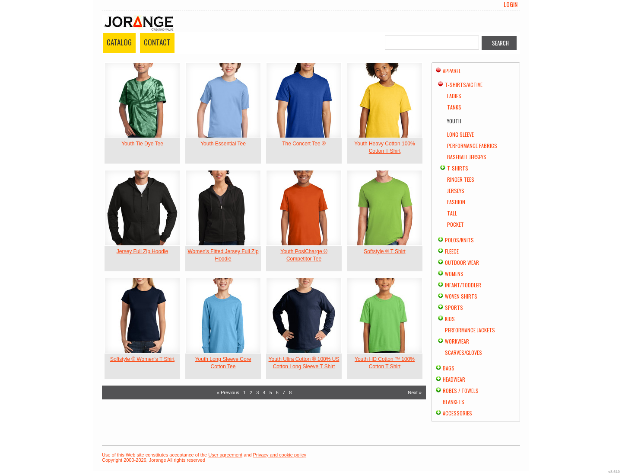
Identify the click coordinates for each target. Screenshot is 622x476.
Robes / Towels (461, 390)
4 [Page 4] (264, 392)
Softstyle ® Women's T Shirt (142, 359)
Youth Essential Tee (223, 144)
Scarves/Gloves (463, 352)
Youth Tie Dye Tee (142, 144)
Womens (454, 273)
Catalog (119, 42)
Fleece (452, 251)
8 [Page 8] (290, 392)
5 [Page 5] (271, 392)
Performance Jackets (470, 330)
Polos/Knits (459, 240)
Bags (448, 368)
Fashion (456, 202)
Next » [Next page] (415, 392)
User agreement (225, 454)
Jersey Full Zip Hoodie (142, 251)
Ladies (454, 96)
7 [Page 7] (283, 392)
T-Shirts (457, 168)
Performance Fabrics (472, 145)
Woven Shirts (461, 296)
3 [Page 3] (257, 392)
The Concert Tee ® (304, 144)
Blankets (453, 401)
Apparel (452, 70)
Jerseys (455, 190)
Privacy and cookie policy (280, 454)
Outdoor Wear (462, 262)
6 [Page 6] (277, 392)
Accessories (457, 413)
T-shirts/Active (463, 84)
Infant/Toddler (463, 285)
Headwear (454, 379)
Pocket (455, 224)
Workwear (457, 341)
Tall (452, 213)
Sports (454, 307)
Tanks (454, 107)
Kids (450, 318)
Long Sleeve (460, 134)
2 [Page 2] (251, 392)
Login (510, 4)
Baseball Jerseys (466, 157)
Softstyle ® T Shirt (384, 251)
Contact (157, 42)
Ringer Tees (460, 179)
